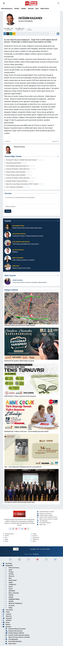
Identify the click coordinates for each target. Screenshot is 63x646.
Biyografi (7, 618)
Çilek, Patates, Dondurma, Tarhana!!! (23, 260)
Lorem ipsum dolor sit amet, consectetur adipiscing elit (29, 282)
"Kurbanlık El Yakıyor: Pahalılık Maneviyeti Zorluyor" (21, 160)
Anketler (7, 620)
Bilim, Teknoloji (12, 593)
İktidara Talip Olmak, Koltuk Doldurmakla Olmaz (27, 228)
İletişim (6, 624)
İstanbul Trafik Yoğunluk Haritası (47, 517)
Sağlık (5, 539)
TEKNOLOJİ (35, 539)
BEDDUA (15, 252)
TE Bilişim (36, 554)
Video (6, 612)
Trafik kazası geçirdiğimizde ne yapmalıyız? (25, 244)
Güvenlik (10, 605)
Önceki (7, 141)
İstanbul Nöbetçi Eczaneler (45, 511)
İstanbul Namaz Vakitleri (45, 515)
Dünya (5, 541)
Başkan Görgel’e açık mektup (21, 268)
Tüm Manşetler (42, 521)
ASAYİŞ (9, 595)
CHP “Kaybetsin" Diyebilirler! (14, 187)
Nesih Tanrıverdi (17, 258)
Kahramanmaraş (6, 8)
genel (9, 570)
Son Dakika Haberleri (44, 522)
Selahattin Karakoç (25, 21)
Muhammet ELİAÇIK (18, 225)
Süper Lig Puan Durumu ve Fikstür (47, 519)
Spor (37, 8)
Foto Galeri (8, 610)
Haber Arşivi (41, 524)
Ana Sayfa (7, 563)
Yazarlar (7, 614)
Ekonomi (31, 8)
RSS (16, 549)
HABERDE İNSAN (12, 599)
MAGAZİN (10, 591)
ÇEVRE (9, 597)
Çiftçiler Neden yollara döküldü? (15, 172)
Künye (6, 622)
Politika (23, 8)
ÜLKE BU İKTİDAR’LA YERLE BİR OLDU (17, 169)
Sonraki (55, 141)
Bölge (9, 607)
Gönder (8, 211)
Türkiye (16, 8)
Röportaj (7, 616)
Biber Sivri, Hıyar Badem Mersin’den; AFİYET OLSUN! (21, 184)
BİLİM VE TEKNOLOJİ (14, 603)
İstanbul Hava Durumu (44, 513)
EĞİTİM (9, 601)
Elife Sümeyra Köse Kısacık (21, 242)
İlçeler (33, 541)
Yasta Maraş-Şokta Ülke (12, 163)
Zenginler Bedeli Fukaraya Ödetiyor (16, 181)
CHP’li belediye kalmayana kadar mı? (16, 166)
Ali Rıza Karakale (18, 250)
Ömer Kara (15, 266)
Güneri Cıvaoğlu (17, 280)
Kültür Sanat (45, 8)
